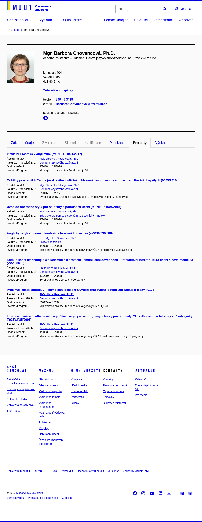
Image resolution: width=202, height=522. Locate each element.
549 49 (64, 99)
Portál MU (67, 470)
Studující (141, 20)
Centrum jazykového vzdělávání (59, 162)
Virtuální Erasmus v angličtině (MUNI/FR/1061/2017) (44, 154)
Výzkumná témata (49, 397)
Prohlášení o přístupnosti (43, 497)
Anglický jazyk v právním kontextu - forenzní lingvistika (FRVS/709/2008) (60, 233)
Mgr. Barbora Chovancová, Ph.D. (59, 158)
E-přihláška (13, 410)
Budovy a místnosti (114, 403)
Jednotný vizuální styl (136, 470)
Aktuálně (145, 370)
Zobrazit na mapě (58, 90)
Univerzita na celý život (20, 404)
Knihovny (108, 397)
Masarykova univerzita (29, 492)
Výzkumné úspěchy (50, 391)
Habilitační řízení (49, 434)
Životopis (49, 143)
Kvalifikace (92, 143)
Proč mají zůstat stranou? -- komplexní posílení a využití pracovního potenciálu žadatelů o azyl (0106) (81, 289)
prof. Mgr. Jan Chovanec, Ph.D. (58, 238)
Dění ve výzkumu (49, 385)
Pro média (141, 395)
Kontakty (108, 379)
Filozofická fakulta (50, 241)
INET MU (51, 470)
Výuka (160, 143)
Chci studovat (17, 369)
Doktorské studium (18, 399)
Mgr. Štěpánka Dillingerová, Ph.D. (60, 185)
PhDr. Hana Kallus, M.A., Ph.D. (58, 267)
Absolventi (187, 20)
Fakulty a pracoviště (115, 385)
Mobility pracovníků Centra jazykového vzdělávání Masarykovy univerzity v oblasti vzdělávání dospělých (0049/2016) (92, 180)
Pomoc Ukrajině (116, 20)
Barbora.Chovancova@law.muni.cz (81, 104)
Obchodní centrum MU (90, 470)
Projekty (140, 143)
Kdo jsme (76, 379)
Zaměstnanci (163, 20)
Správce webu (15, 497)
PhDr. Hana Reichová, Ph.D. (57, 294)
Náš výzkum (46, 379)
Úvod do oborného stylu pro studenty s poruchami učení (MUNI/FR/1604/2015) (64, 207)
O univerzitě (86, 370)
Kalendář (140, 379)
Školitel (70, 143)
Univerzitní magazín (19, 470)
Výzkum (46, 370)
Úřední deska (79, 385)
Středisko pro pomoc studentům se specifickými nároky (73, 215)
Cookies (67, 497)
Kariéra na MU (79, 391)
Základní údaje (22, 143)
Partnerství (77, 397)
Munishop (113, 470)
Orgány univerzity (113, 391)
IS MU (38, 470)
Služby (75, 403)
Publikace (116, 143)
